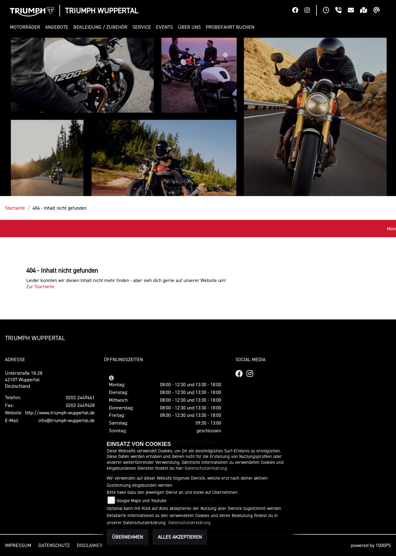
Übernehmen (127, 537)
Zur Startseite (40, 286)
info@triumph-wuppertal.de (66, 420)
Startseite (15, 208)
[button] (26, 27)
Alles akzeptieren (180, 537)
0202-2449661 (80, 397)
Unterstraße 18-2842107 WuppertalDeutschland (23, 379)
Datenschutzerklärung (206, 468)
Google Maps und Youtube (141, 500)
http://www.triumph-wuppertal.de (60, 412)
